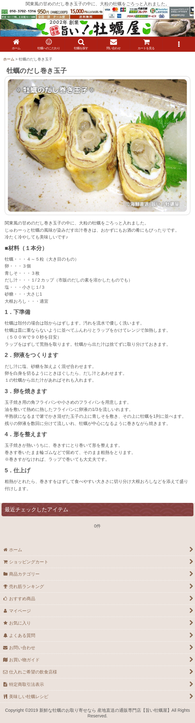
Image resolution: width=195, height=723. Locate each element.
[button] (81, 44)
